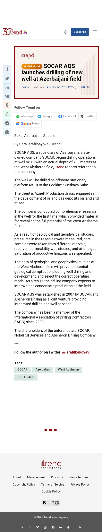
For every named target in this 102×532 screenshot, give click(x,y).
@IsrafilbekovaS (76, 352)
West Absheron (68, 369)
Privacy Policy (80, 484)
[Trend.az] (15, 32)
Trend (59, 167)
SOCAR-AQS (26, 377)
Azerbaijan (43, 369)
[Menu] (94, 32)
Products (57, 477)
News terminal (79, 477)
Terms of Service (52, 484)
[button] (7, 69)
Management (36, 477)
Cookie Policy (51, 491)
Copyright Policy (24, 484)
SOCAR (22, 369)
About (17, 477)
